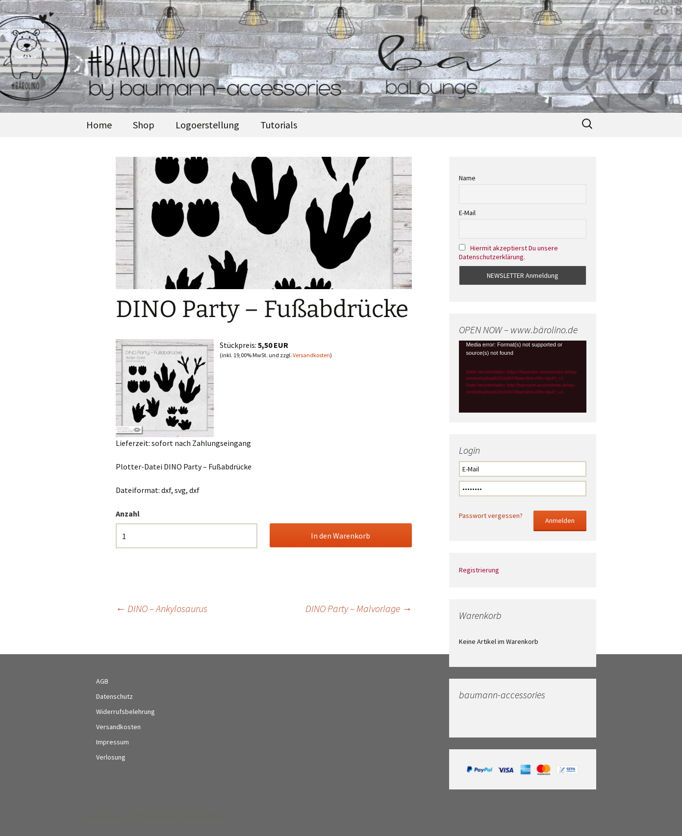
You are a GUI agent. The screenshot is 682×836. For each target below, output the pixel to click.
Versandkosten (311, 355)
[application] (522, 376)
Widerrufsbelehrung (125, 711)
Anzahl (128, 513)
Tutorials (278, 125)
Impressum (112, 742)
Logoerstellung (207, 125)
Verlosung (111, 757)
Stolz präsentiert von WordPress (180, 815)
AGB (102, 681)
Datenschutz (114, 696)
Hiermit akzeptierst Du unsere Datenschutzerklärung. (508, 252)
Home (99, 125)
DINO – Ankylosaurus (161, 608)
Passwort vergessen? (491, 515)
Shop (143, 125)
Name (467, 177)
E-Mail (467, 212)
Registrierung (479, 570)
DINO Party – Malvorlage (358, 608)
